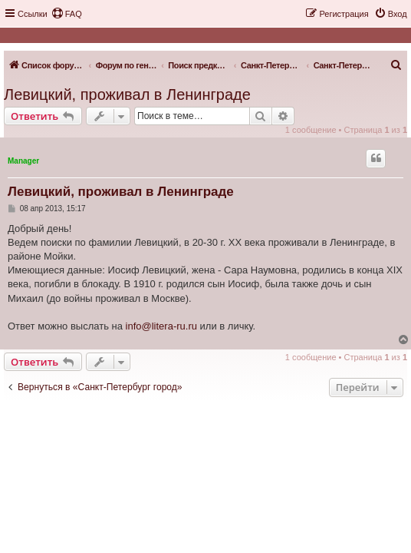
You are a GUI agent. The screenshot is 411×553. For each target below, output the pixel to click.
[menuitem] (66, 14)
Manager (23, 161)
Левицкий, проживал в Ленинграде (127, 94)
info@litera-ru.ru (161, 326)
